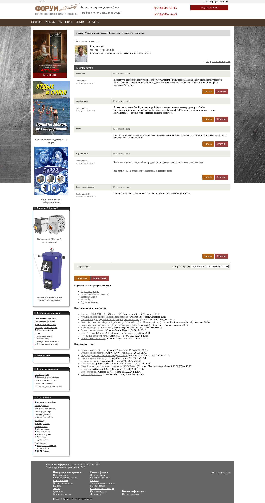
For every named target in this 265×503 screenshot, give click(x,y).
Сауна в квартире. (90, 291)
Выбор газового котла (119, 33)
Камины (57, 486)
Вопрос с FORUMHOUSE (94, 314)
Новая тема (99, 278)
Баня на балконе (89, 297)
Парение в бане (43, 431)
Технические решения (45, 321)
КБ (60, 22)
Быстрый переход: (181, 266)
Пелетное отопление (43, 383)
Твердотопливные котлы (102, 483)
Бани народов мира (43, 412)
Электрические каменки (47, 344)
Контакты (93, 22)
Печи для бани (60, 475)
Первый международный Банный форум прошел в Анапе (110, 319)
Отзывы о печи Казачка (92, 330)
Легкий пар (39, 420)
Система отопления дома (45, 380)
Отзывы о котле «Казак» (93, 338)
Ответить (221, 91)
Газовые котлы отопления (48, 377)
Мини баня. (87, 299)
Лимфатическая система (45, 409)
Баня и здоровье (42, 405)
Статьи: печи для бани (48, 313)
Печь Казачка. (88, 333)
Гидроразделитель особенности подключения (104, 355)
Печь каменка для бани (45, 318)
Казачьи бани (43, 448)
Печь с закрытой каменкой (46, 327)
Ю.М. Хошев (43, 451)
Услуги (80, 22)
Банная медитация (42, 415)
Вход (225, 1)
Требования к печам (43, 336)
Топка (37, 333)
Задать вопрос (209, 7)
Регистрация (212, 1)
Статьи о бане (44, 397)
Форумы (50, 22)
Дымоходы (58, 491)
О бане (56, 488)
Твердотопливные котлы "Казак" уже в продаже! (49, 298)
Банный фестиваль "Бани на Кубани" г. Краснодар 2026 (109, 325)
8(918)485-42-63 (165, 14)
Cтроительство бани (46, 402)
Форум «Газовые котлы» (96, 33)
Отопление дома (42, 374)
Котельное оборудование (65, 477)
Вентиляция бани (89, 361)
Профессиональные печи (48, 341)
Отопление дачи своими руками (48, 386)
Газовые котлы (60, 480)
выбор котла (87, 369)
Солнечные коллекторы (102, 488)
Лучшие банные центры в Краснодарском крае (104, 317)
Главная (36, 22)
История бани (40, 443)
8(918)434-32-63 (165, 8)
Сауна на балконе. (90, 302)
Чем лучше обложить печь (94, 335)
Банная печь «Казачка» (45, 324)
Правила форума (130, 494)
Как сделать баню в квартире (95, 294)
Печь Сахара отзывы (91, 374)
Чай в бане (41, 437)
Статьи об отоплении (47, 369)
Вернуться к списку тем (218, 61)
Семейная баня (41, 426)
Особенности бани (45, 417)
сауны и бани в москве (92, 358)
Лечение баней (43, 429)
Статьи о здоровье (62, 494)
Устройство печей (45, 330)
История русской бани (46, 445)
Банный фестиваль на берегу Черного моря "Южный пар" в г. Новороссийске (120, 322)
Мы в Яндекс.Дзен (221, 472)
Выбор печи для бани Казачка (96, 327)
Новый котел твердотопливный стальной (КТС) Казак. (108, 366)
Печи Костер (42, 339)
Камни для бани (42, 423)
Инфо (68, 22)
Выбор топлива (88, 371)
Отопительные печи (63, 483)
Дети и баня (42, 440)
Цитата (208, 91)
